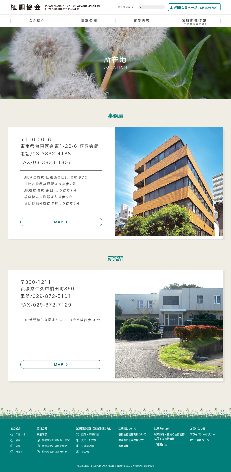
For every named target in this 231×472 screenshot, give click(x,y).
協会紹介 (37, 20)
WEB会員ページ (194, 7)
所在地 (19, 451)
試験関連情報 (194, 22)
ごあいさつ (22, 434)
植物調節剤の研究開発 (54, 446)
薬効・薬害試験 (90, 434)
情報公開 (89, 20)
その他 (85, 451)
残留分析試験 (88, 440)
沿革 (18, 440)
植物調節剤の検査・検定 (56, 440)
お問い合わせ (125, 7)
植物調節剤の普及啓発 (54, 451)
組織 (18, 446)
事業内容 (142, 20)
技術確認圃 (87, 446)
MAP (61, 222)
